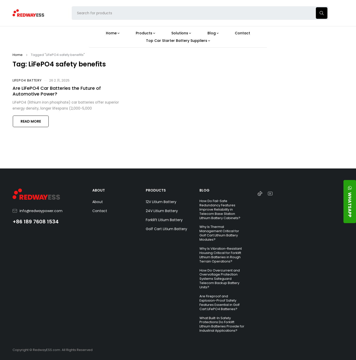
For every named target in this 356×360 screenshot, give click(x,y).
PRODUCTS (156, 190)
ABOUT (98, 190)
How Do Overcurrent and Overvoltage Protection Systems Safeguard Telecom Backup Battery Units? (219, 279)
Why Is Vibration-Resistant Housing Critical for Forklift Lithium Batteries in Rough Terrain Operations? (220, 255)
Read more (31, 121)
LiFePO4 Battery (27, 80)
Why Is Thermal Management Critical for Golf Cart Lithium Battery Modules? (219, 233)
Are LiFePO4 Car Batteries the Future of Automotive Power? (57, 91)
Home (18, 54)
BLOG (204, 190)
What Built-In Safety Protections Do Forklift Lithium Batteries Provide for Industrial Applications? (221, 324)
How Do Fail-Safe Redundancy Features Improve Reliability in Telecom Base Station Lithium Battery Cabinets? (219, 209)
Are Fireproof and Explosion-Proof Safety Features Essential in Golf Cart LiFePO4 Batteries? (219, 302)
